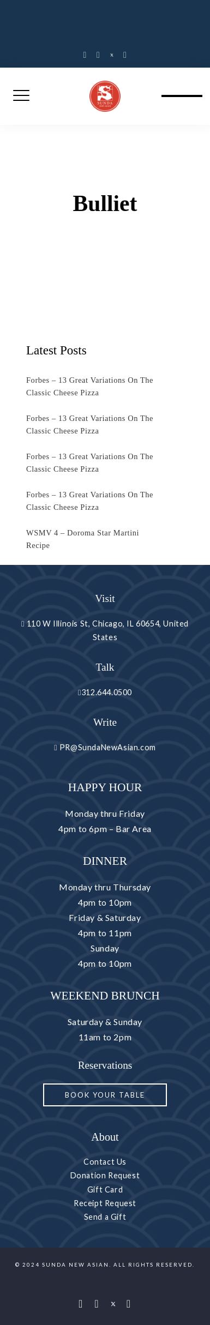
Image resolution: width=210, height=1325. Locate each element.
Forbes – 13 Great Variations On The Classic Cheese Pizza (89, 386)
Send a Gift (105, 1216)
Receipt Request (105, 1203)
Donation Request (105, 1175)
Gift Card (105, 1189)
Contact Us (105, 1161)
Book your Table (105, 1095)
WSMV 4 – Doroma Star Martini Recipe (82, 539)
